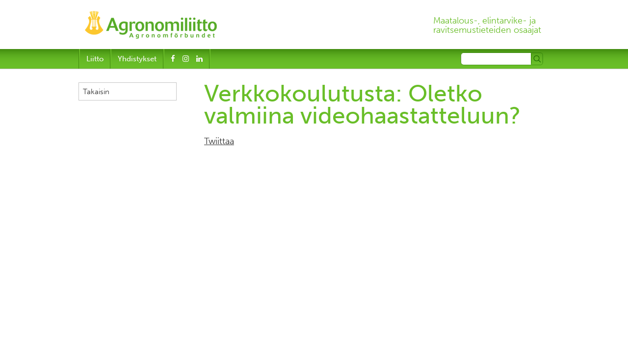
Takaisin (96, 91)
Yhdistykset (137, 58)
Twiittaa (219, 141)
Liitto (95, 58)
